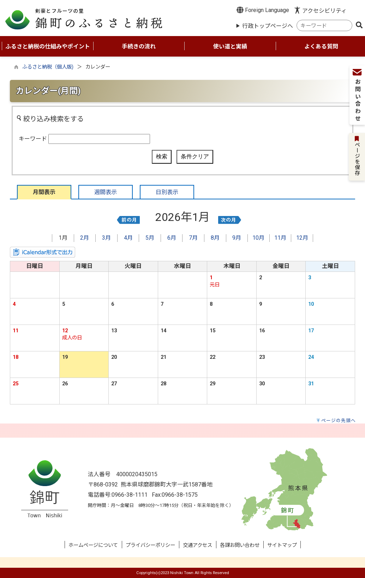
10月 (258, 237)
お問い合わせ (356, 98)
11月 (280, 237)
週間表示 (105, 192)
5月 (149, 237)
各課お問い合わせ (239, 545)
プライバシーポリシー (150, 545)
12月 (302, 237)
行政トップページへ (267, 26)
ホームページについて (93, 545)
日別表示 (167, 192)
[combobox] (324, 26)
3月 (106, 237)
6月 (171, 237)
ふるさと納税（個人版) (47, 67)
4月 (128, 237)
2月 (84, 237)
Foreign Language (263, 9)
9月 (236, 237)
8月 (215, 237)
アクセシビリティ (324, 10)
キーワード (33, 138)
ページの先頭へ (338, 420)
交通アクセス (197, 545)
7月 (193, 237)
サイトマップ (282, 545)
